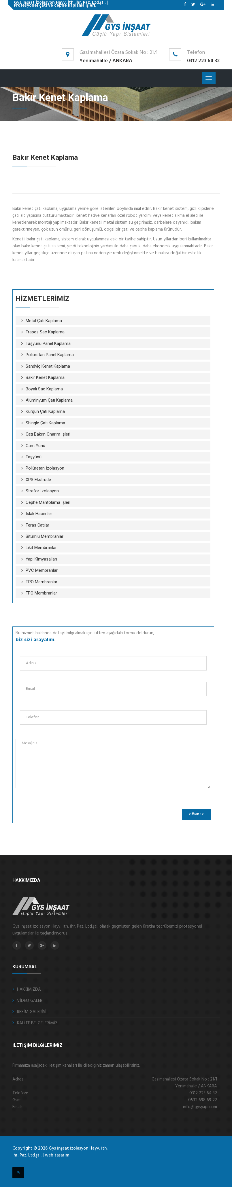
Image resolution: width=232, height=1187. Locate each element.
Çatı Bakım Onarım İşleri (48, 434)
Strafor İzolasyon (42, 490)
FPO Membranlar (41, 593)
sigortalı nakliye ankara (42, 1163)
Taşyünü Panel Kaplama (48, 343)
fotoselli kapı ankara (29, 1163)
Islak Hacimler (39, 513)
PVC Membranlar (42, 570)
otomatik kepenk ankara (15, 1163)
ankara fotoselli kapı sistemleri (51, 1163)
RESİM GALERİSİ (31, 1012)
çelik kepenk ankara (22, 1163)
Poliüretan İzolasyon (45, 468)
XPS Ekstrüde (38, 479)
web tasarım (57, 1155)
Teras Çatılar (37, 525)
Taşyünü (34, 456)
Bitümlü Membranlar (44, 536)
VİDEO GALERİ (30, 1000)
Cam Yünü (35, 445)
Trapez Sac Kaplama (45, 332)
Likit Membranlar (41, 547)
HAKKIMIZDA (29, 989)
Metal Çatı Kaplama (44, 320)
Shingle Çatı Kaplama (45, 423)
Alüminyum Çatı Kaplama (49, 400)
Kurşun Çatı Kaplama (45, 411)
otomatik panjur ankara (35, 1163)
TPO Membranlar (41, 581)
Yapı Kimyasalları (41, 559)
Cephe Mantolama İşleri (48, 502)
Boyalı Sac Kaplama (44, 389)
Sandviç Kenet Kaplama (48, 366)
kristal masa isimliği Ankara (61, 1163)
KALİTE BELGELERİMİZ (37, 1023)
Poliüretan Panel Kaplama (50, 354)
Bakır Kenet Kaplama (45, 377)
